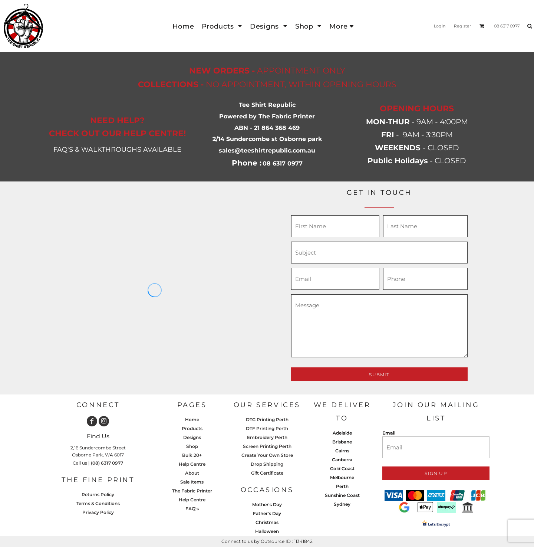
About (192, 473)
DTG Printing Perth (267, 419)
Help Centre (192, 464)
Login (439, 26)
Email (389, 433)
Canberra (342, 459)
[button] (222, 26)
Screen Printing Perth (267, 446)
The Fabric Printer (192, 491)
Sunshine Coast (342, 495)
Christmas (267, 522)
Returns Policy (98, 494)
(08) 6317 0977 (107, 463)
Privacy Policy (98, 512)
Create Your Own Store (267, 455)
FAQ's (192, 508)
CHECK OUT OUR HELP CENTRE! (117, 133)
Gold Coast (342, 468)
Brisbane (342, 442)
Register (462, 26)
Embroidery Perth (267, 437)
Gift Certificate (267, 473)
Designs (192, 437)
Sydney (342, 504)
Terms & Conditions (98, 503)
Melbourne (342, 477)
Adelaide (342, 433)
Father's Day (267, 513)
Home (192, 419)
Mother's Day (267, 504)
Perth (342, 486)
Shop (192, 446)
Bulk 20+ (192, 455)
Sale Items (192, 482)
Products (192, 428)
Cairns (342, 450)
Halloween (267, 531)
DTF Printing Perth (267, 428)
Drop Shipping (267, 464)
